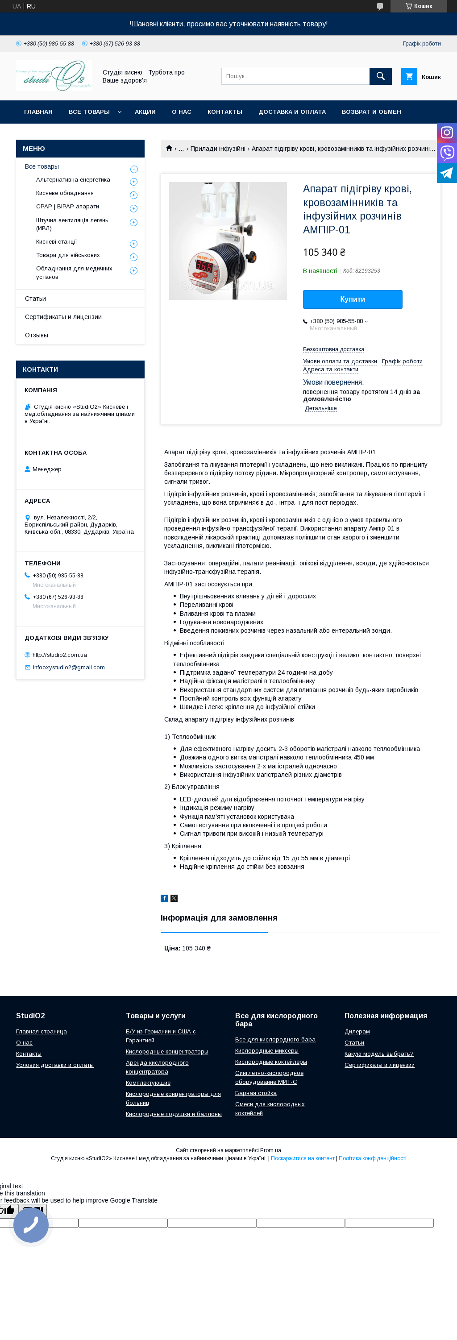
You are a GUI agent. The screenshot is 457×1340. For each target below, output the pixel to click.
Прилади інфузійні (218, 148)
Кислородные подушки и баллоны (174, 1114)
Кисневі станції (56, 241)
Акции (145, 111)
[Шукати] (381, 76)
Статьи (35, 298)
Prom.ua (270, 1150)
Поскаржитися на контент (303, 1158)
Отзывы (36, 335)
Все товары (89, 111)
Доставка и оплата (292, 111)
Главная (38, 111)
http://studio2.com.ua (60, 654)
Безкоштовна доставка (333, 349)
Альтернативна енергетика (73, 179)
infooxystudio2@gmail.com (69, 667)
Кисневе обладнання (65, 193)
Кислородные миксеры (267, 1050)
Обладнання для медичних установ (74, 272)
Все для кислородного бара (275, 1039)
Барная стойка (256, 1093)
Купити (353, 299)
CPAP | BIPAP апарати (67, 206)
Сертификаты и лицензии (63, 316)
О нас (181, 111)
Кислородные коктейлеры (271, 1061)
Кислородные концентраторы (167, 1051)
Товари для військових (68, 255)
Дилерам (357, 1031)
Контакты (225, 111)
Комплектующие (148, 1082)
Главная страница (41, 1031)
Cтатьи (354, 1042)
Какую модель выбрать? (379, 1053)
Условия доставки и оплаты (55, 1065)
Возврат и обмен (371, 111)
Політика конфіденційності (373, 1158)
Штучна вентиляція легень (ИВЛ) (72, 224)
